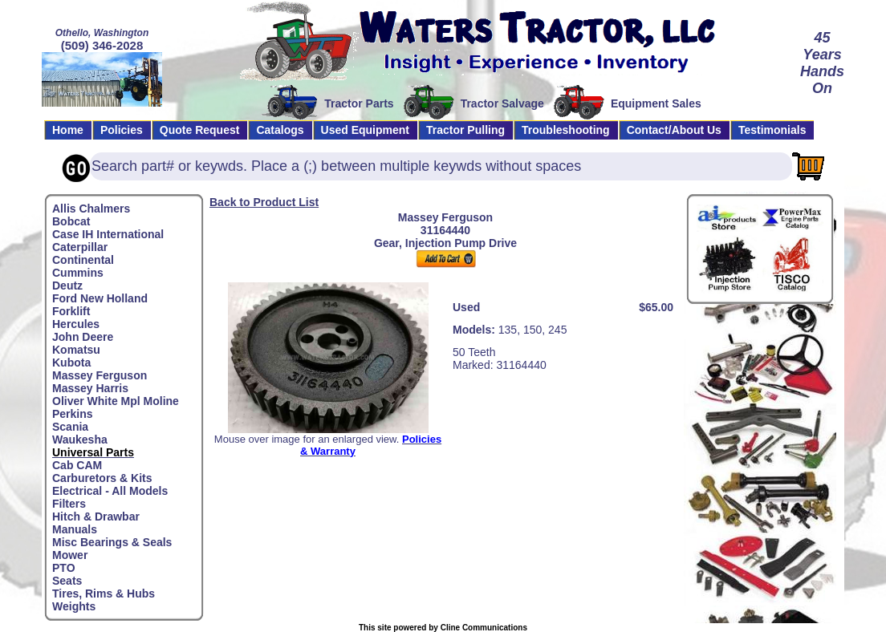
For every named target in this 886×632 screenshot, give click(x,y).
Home (67, 130)
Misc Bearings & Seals (112, 542)
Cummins (78, 272)
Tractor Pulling (465, 130)
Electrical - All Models (110, 490)
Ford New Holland (100, 298)
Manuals (74, 529)
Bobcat (71, 221)
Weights (74, 606)
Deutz (67, 285)
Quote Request (200, 130)
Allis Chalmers (91, 208)
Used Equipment (365, 130)
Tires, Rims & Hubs (103, 593)
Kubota (71, 362)
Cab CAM (77, 465)
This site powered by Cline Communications (443, 627)
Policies (121, 130)
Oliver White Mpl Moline (115, 401)
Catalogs (279, 130)
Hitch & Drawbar (96, 516)
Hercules (76, 324)
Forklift (71, 311)
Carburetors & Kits (102, 478)
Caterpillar (80, 247)
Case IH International (108, 234)
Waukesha (80, 439)
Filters (69, 503)
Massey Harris (90, 388)
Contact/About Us (674, 130)
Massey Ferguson (99, 375)
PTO (63, 567)
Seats (67, 580)
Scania (70, 426)
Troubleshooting (566, 130)
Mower (69, 555)
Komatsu (76, 349)
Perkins (72, 413)
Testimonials (772, 130)
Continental (83, 259)
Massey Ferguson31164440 (445, 224)
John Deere (82, 336)
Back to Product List (264, 202)
